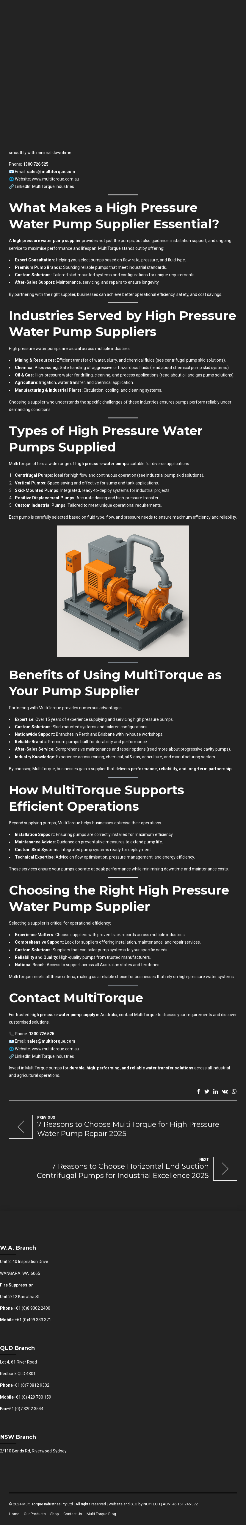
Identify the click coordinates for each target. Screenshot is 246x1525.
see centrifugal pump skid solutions (190, 360)
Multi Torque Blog (101, 1514)
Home (14, 1514)
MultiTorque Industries (53, 186)
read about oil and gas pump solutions (196, 375)
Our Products (35, 1514)
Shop (54, 1514)
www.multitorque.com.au (55, 179)
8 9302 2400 (38, 1308)
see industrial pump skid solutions (170, 475)
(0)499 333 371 (37, 1319)
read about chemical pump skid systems (189, 367)
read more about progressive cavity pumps (188, 749)
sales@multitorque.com (51, 171)
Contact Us (72, 1514)
